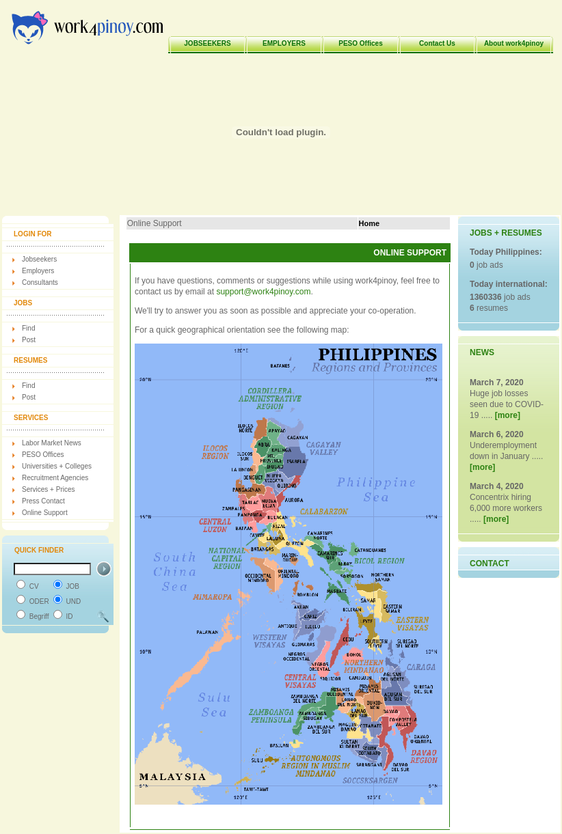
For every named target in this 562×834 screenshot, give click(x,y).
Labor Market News (51, 443)
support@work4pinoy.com (263, 291)
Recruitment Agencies (55, 478)
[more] (507, 415)
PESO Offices (360, 43)
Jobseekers (39, 259)
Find (28, 328)
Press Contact (43, 501)
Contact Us (437, 43)
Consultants (40, 282)
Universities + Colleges (57, 466)
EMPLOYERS (284, 43)
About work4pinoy (514, 43)
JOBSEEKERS (207, 43)
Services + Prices (48, 489)
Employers (38, 271)
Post (29, 340)
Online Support (45, 512)
